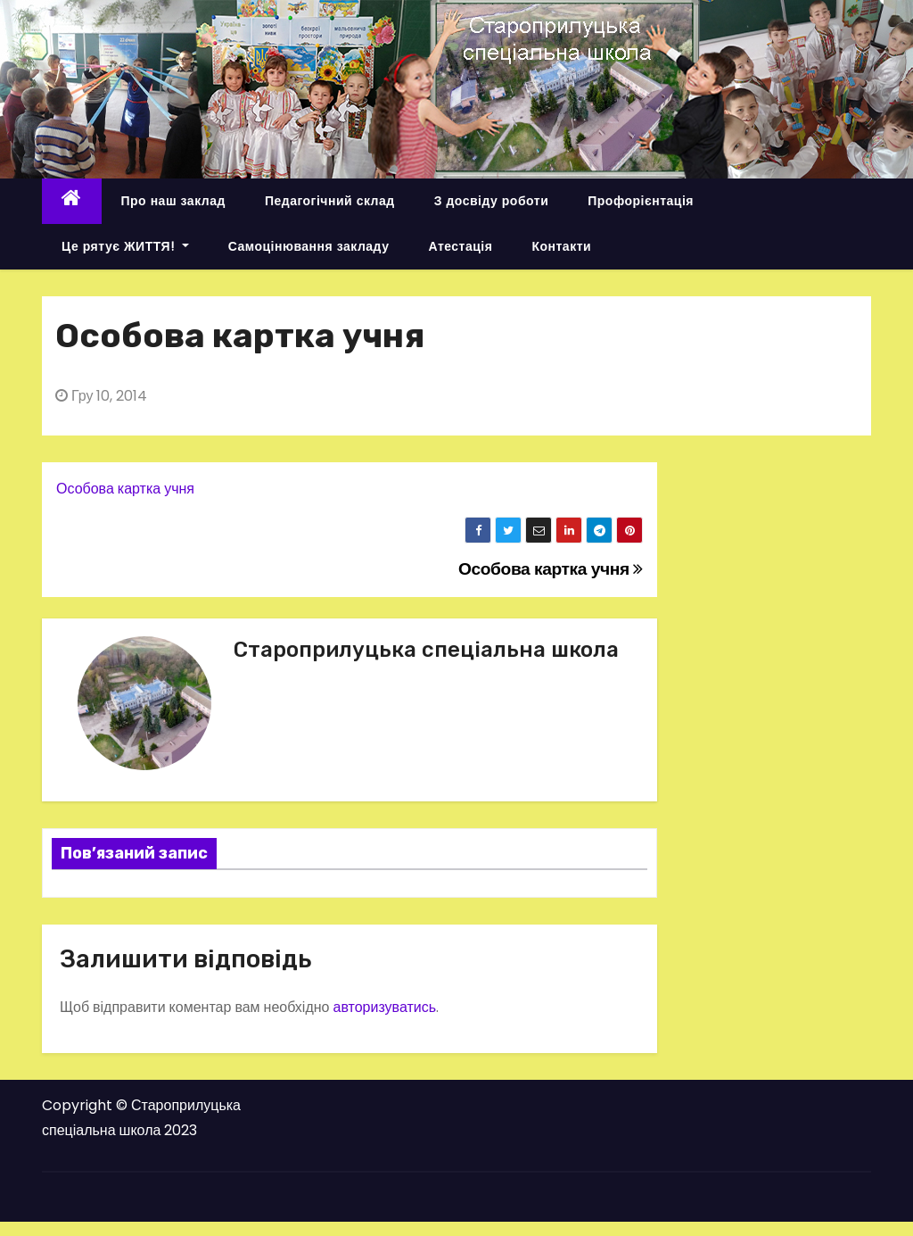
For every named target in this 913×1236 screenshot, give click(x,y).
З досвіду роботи (491, 201)
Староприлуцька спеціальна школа (426, 649)
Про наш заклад (173, 201)
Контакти (561, 246)
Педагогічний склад (330, 201)
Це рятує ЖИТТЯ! (125, 246)
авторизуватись (384, 1007)
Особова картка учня (125, 488)
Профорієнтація (641, 201)
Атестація (460, 246)
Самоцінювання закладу (309, 246)
